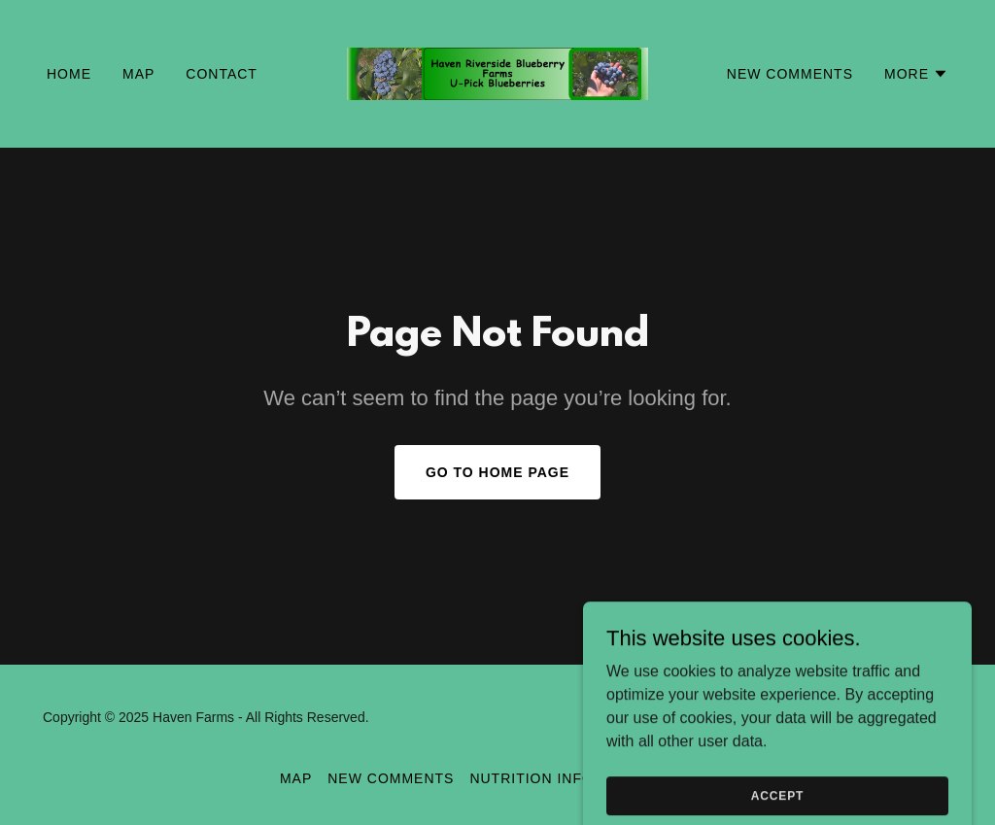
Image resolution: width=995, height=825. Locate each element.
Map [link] (138, 74)
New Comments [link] (790, 74)
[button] (916, 74)
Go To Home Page (497, 472)
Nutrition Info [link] (531, 778)
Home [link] (69, 74)
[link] (497, 72)
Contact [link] (221, 74)
